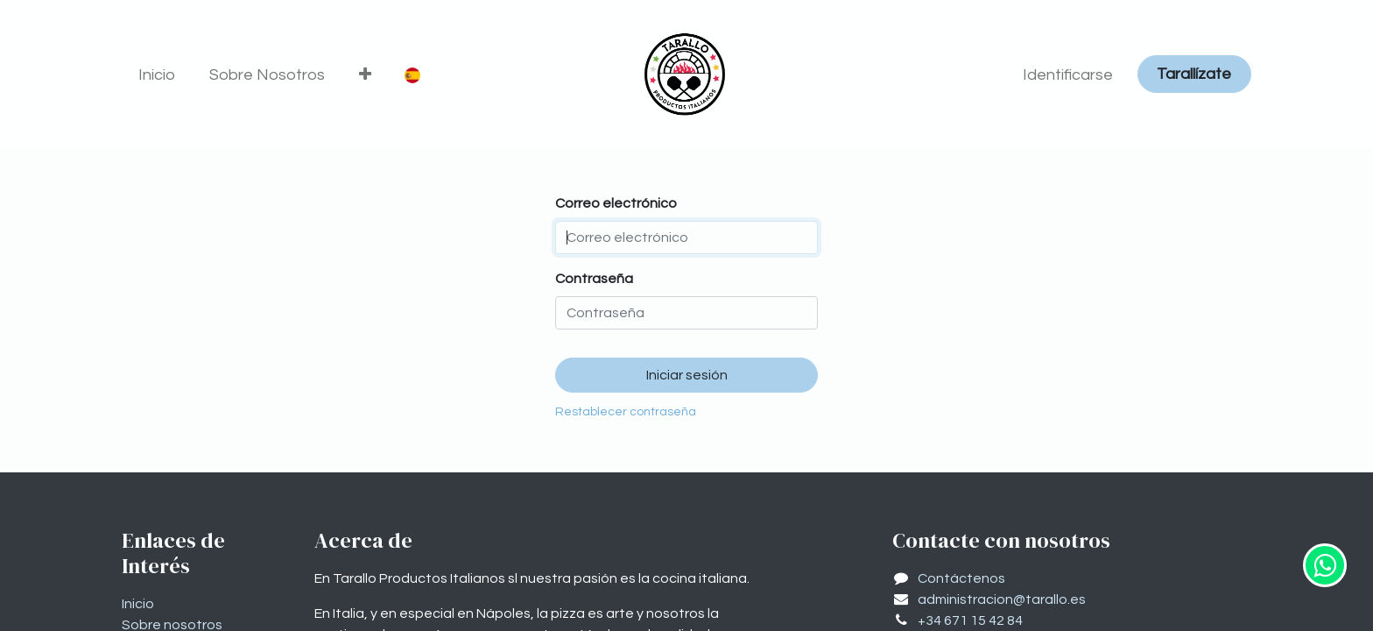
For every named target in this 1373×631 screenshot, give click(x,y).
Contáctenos (961, 578)
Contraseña (594, 279)
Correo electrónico (616, 203)
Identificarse (1068, 75)
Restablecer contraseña (625, 412)
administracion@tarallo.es (1002, 599)
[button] (365, 75)
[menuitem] (157, 75)
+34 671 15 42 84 (970, 620)
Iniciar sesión (687, 375)
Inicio (138, 604)
